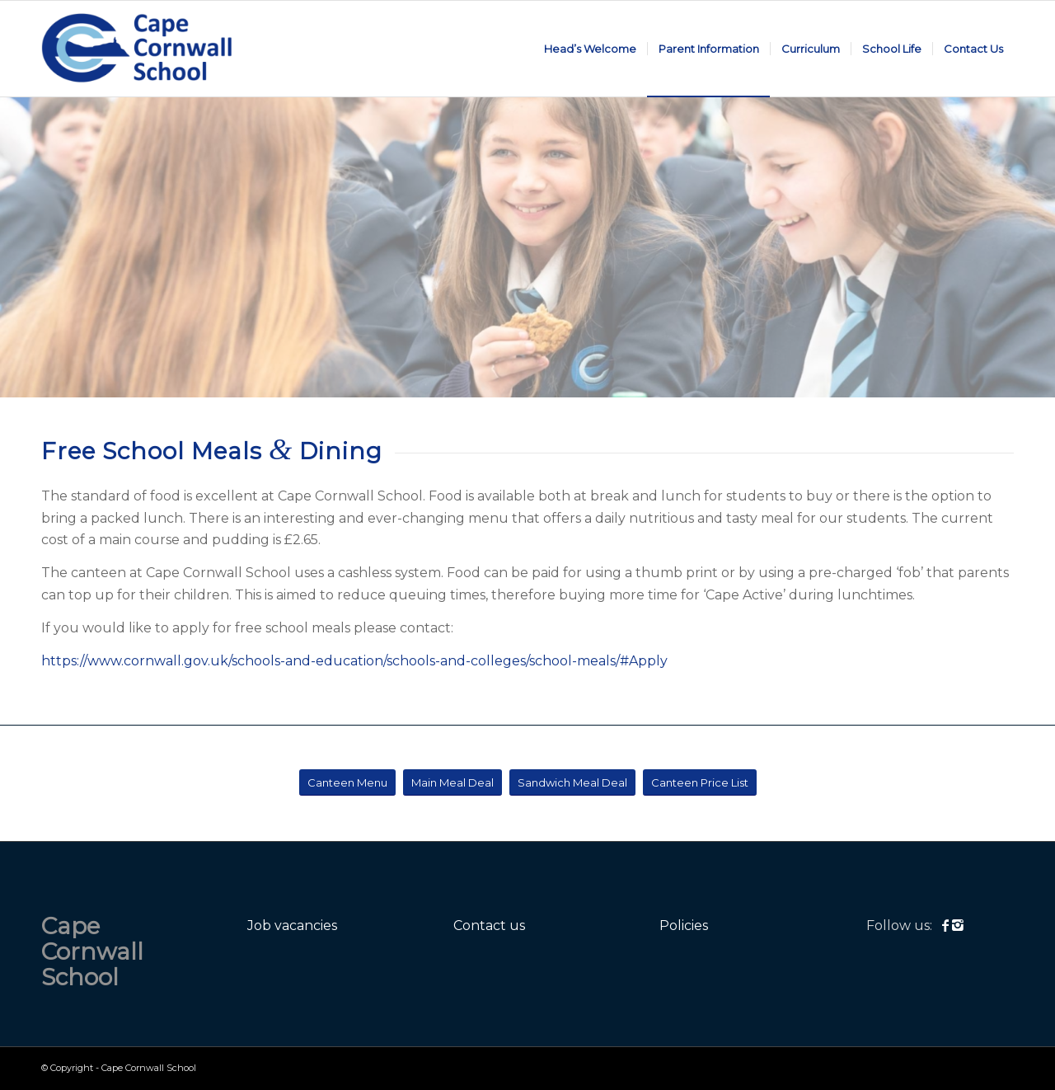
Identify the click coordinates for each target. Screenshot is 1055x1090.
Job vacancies (292, 925)
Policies (683, 925)
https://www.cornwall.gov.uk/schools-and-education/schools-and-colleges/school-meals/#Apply (354, 661)
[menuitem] (590, 48)
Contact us (489, 925)
